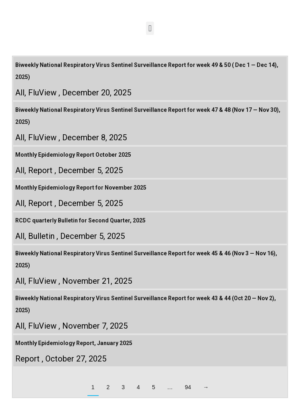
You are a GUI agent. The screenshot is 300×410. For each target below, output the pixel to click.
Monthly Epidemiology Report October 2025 (73, 154)
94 (188, 387)
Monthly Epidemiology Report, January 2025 (73, 343)
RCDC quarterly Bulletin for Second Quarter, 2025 (80, 220)
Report (40, 170)
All (19, 92)
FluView (42, 92)
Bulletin (41, 236)
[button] (150, 28)
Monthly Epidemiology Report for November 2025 (80, 187)
